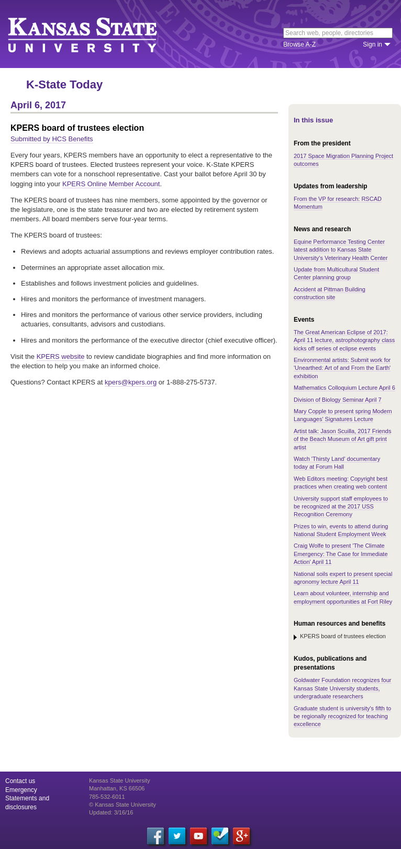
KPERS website (61, 356)
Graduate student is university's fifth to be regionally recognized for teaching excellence (342, 716)
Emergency (21, 790)
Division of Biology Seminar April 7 (338, 400)
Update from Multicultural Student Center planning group (336, 273)
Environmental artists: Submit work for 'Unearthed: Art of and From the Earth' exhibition (342, 368)
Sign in (372, 44)
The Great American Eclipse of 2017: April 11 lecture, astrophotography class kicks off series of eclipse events (344, 340)
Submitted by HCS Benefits (51, 139)
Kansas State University (95, 34)
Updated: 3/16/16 (111, 812)
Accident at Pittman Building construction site (329, 293)
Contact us (20, 781)
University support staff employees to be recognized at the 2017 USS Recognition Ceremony (341, 506)
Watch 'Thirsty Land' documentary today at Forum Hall (337, 463)
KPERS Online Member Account (111, 184)
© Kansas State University (122, 804)
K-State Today (64, 84)
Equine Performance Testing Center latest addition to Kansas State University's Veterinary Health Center (340, 250)
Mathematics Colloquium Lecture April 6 (344, 387)
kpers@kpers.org (131, 382)
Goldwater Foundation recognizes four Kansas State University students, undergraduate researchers (343, 688)
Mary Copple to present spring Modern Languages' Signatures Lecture (343, 415)
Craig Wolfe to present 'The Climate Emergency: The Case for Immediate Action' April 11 (341, 553)
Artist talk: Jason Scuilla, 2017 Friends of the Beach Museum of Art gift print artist (342, 439)
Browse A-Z (299, 44)
